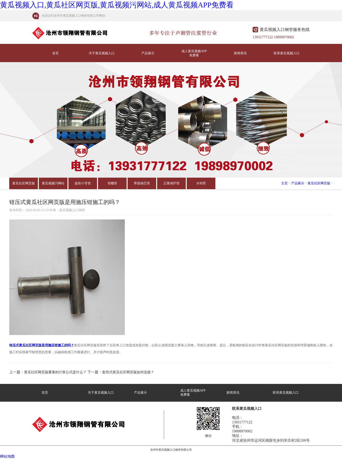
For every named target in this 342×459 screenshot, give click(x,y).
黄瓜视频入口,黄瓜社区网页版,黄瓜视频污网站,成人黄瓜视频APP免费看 (117, 5)
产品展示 (147, 53)
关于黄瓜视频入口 (102, 53)
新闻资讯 (240, 53)
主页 (284, 183)
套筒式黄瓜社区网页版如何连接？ (128, 372)
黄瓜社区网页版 (23, 183)
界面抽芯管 (142, 183)
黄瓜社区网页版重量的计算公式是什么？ (55, 372)
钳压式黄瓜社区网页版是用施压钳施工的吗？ (41, 345)
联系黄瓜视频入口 (286, 53)
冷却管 (201, 183)
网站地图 (7, 456)
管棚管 (112, 183)
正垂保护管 (171, 183)
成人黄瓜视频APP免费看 (194, 53)
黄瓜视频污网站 (53, 183)
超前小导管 (83, 183)
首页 (55, 53)
